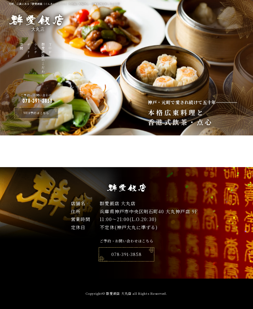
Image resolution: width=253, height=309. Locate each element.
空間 (21, 46)
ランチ (35, 48)
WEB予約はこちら (36, 113)
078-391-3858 (126, 254)
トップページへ (127, 163)
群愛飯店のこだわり (42, 60)
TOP (50, 48)
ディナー (28, 50)
